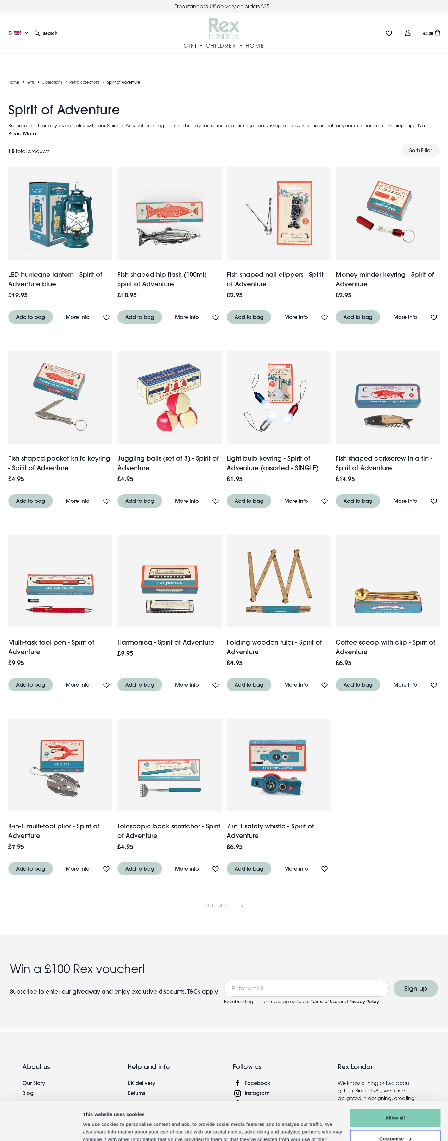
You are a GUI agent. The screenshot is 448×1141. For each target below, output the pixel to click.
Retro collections (84, 74)
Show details (97, 1128)
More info (78, 309)
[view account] (407, 32)
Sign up (415, 981)
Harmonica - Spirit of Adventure (165, 635)
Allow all (395, 1082)
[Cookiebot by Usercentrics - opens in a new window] (41, 1128)
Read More (22, 125)
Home (13, 74)
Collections (52, 74)
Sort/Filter (420, 142)
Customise (395, 1102)
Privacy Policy (364, 994)
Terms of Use (324, 994)
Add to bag (30, 309)
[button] (46, 33)
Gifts (31, 74)
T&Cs (194, 984)
